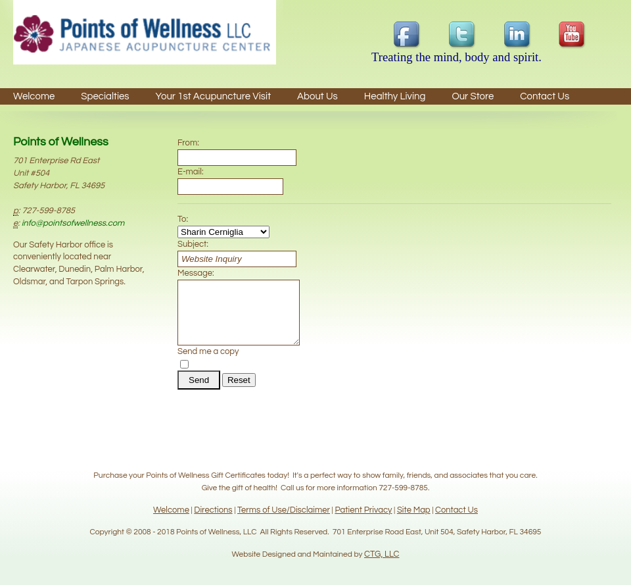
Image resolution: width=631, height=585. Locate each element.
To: (182, 219)
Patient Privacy (363, 510)
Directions (213, 510)
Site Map (414, 510)
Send (199, 392)
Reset (238, 392)
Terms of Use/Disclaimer (283, 510)
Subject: (192, 244)
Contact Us (456, 510)
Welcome (34, 96)
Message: (195, 273)
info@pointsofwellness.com (73, 223)
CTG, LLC (381, 554)
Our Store (473, 96)
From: (188, 142)
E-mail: (190, 171)
